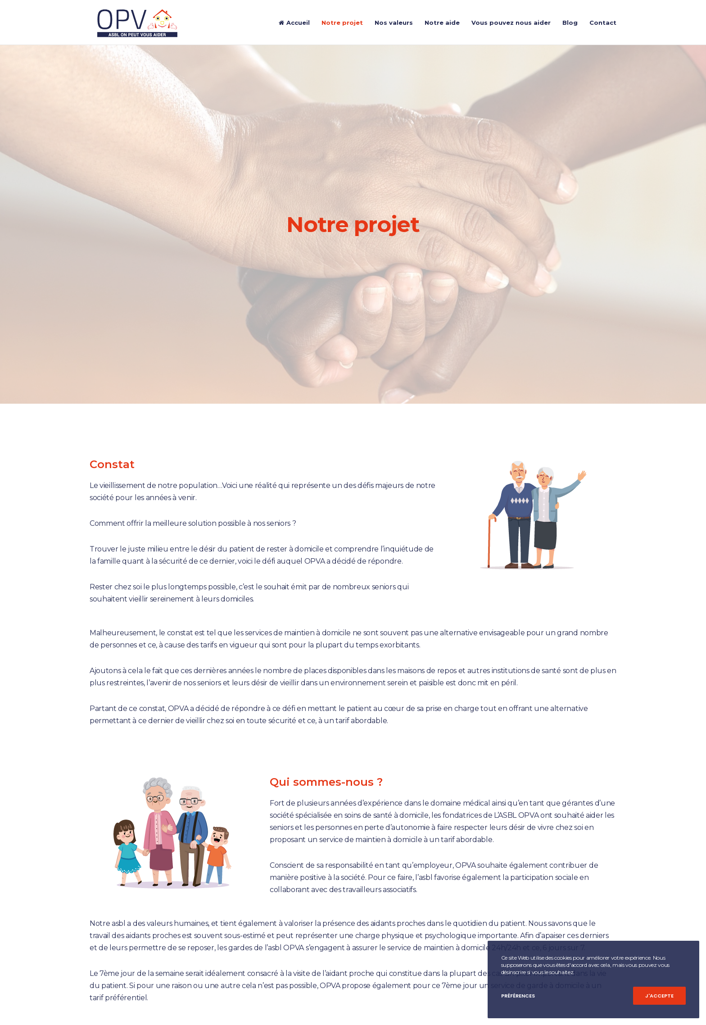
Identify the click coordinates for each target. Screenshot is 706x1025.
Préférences (518, 995)
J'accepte (659, 995)
